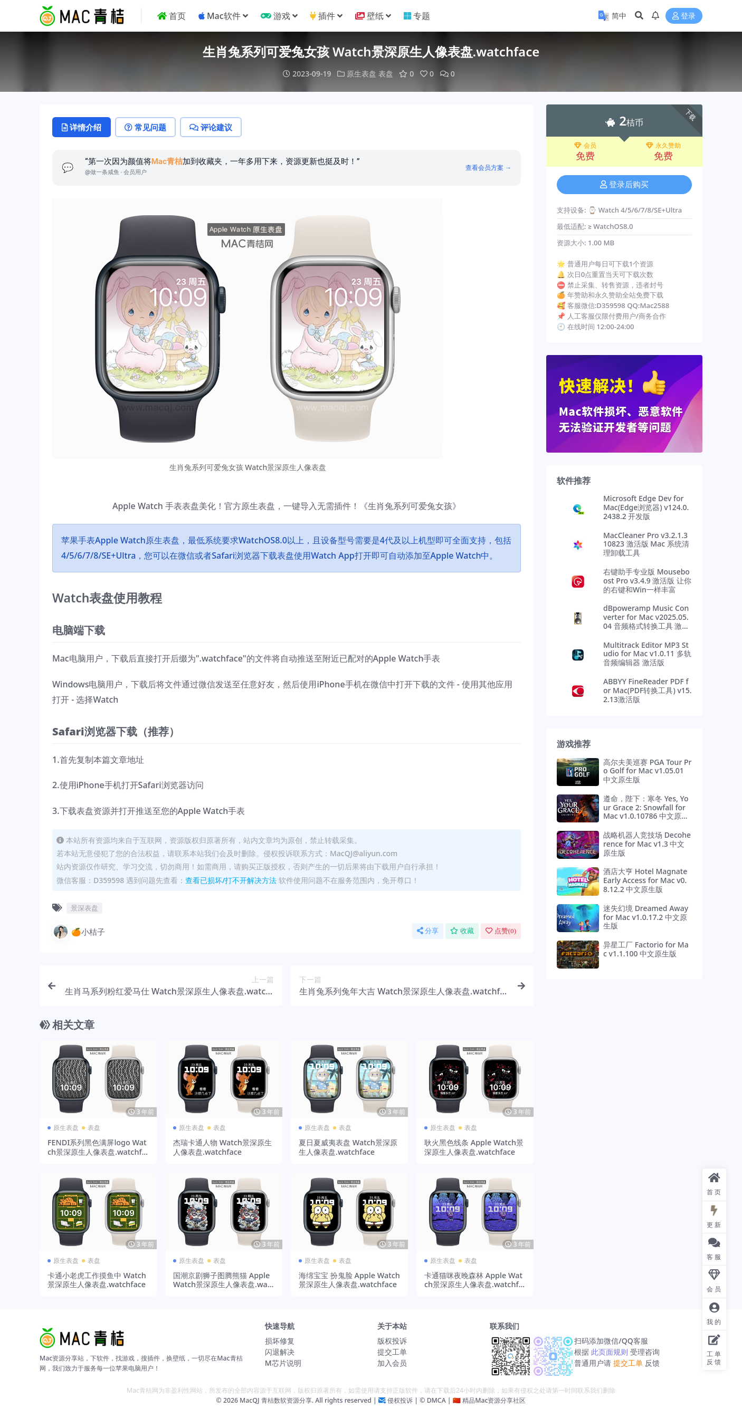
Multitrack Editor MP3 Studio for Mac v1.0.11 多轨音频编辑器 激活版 (647, 654)
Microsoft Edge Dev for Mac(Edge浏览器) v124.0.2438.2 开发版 (646, 507)
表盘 (385, 74)
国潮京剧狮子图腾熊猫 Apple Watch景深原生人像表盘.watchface (223, 1284)
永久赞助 (663, 145)
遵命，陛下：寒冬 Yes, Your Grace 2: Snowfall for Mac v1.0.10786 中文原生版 (646, 811)
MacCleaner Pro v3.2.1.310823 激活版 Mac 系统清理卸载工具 (646, 544)
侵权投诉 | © (405, 1400)
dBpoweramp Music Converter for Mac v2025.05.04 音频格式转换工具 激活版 (646, 621)
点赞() (501, 931)
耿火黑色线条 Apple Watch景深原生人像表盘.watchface (474, 1146)
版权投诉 (392, 1341)
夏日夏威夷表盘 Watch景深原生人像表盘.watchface (348, 1146)
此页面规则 (609, 1352)
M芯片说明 (283, 1363)
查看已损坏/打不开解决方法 (231, 880)
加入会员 (392, 1363)
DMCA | (438, 1400)
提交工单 (392, 1352)
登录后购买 (624, 184)
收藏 (462, 931)
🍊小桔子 (78, 931)
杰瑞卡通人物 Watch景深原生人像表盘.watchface (222, 1146)
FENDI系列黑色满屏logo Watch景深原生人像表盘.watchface (97, 1151)
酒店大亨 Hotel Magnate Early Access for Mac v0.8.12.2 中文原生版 (645, 880)
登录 (684, 16)
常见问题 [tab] (145, 127)
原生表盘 (361, 74)
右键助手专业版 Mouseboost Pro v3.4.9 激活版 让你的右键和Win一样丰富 (647, 581)
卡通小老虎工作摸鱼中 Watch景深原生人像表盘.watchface (96, 1279)
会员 (585, 145)
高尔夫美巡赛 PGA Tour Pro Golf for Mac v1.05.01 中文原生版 (647, 771)
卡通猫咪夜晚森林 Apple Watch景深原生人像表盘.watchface (473, 1284)
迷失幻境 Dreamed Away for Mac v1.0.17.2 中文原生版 (645, 917)
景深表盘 (84, 908)
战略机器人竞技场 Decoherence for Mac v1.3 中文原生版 (647, 844)
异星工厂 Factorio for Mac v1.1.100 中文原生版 (646, 949)
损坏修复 (279, 1341)
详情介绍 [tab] (81, 127)
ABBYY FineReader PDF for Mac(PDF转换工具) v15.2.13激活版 (647, 690)
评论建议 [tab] (210, 127)
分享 (428, 931)
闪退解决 (279, 1352)
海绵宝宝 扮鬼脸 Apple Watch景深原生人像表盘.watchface (349, 1279)
